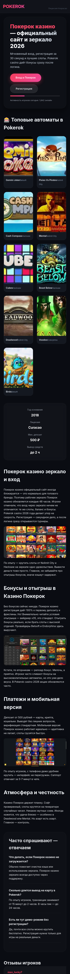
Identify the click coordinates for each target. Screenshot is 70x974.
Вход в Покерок (26, 77)
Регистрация (24, 88)
